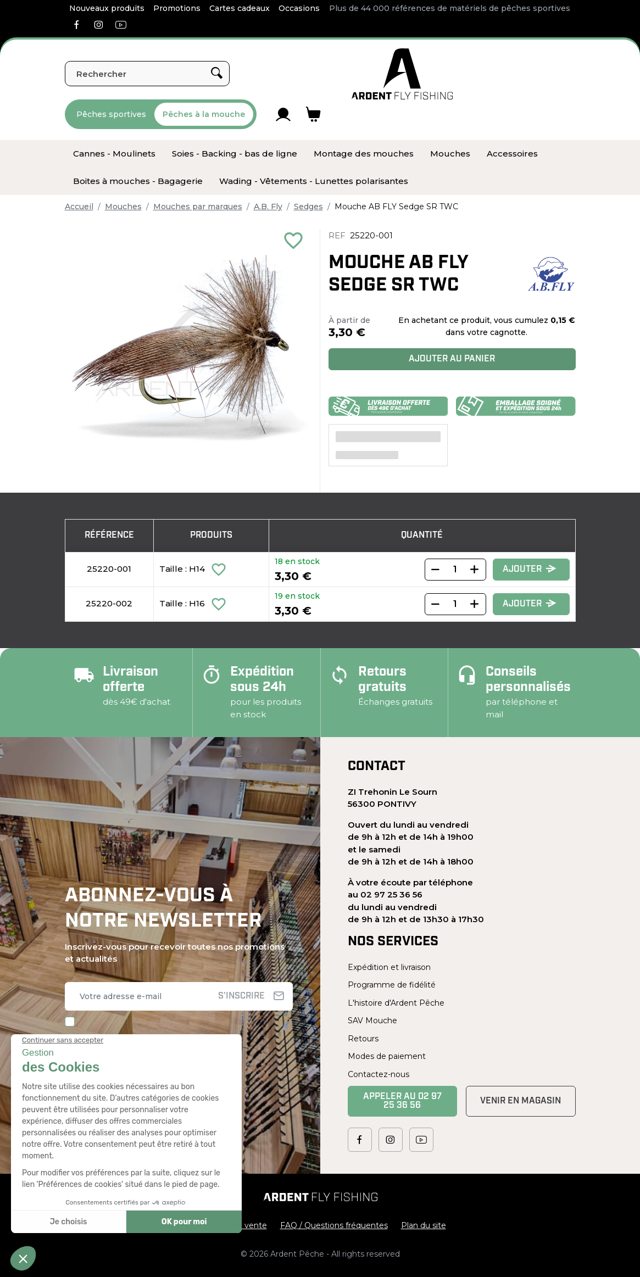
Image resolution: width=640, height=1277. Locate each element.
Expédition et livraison (389, 967)
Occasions (299, 8)
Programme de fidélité (392, 985)
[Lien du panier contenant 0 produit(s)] (313, 114)
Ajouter (529, 569)
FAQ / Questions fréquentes (334, 1225)
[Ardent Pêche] (402, 73)
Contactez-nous (378, 1074)
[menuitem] (114, 154)
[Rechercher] (147, 73)
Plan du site (423, 1225)
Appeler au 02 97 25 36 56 (402, 1101)
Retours (363, 1039)
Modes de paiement (387, 1056)
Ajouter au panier (452, 359)
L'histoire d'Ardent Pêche (396, 1003)
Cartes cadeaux (239, 8)
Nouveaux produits (106, 8)
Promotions (177, 8)
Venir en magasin (520, 1101)
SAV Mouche (372, 1020)
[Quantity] (455, 570)
